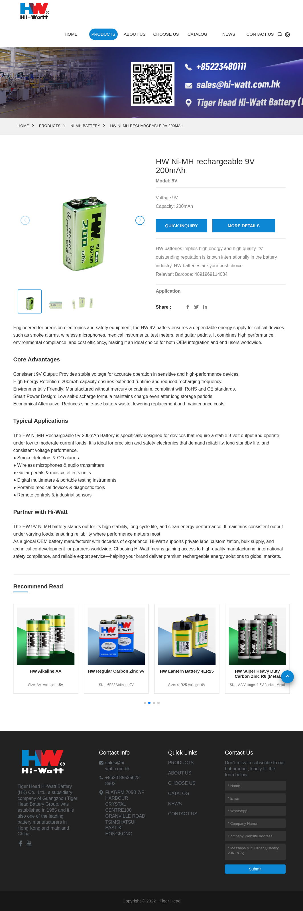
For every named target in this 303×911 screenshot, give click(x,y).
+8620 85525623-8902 (123, 780)
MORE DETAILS (244, 225)
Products (103, 34)
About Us (134, 34)
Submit (255, 869)
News (228, 34)
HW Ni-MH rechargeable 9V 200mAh (146, 126)
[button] (140, 220)
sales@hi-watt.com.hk (117, 765)
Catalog (197, 34)
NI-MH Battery (85, 126)
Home (71, 34)
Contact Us (260, 34)
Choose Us (166, 34)
